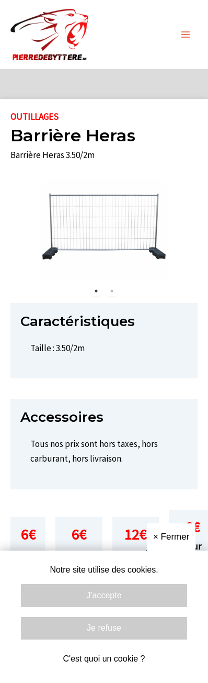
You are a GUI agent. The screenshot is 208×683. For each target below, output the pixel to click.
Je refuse (104, 627)
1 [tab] (96, 291)
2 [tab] (112, 291)
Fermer (171, 537)
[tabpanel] (104, 230)
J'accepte (103, 595)
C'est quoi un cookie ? (104, 658)
